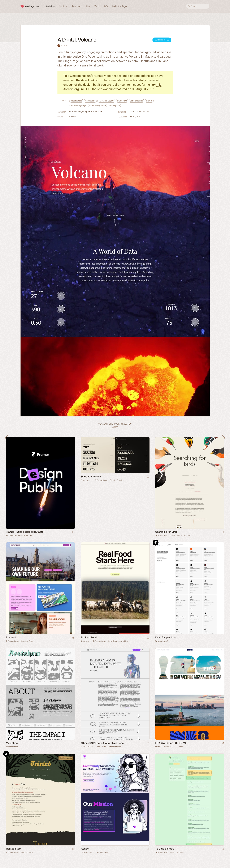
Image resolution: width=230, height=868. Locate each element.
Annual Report (87, 747)
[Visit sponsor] (73, 532)
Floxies (85, 848)
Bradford (11, 637)
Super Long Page (78, 105)
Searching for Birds (166, 531)
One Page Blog (176, 852)
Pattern (64, 45)
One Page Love (32, 6)
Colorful (73, 116)
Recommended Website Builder (19, 535)
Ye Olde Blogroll (164, 848)
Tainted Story (13, 848)
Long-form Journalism (92, 111)
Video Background (97, 105)
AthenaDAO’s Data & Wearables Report (103, 743)
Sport (180, 747)
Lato (132, 111)
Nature (149, 101)
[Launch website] (148, 476)
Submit (115, 427)
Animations (90, 101)
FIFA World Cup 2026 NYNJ (171, 743)
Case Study (86, 641)
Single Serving (117, 480)
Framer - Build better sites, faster (25, 531)
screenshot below (120, 80)
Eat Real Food (89, 637)
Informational (75, 111)
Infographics (76, 101)
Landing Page (27, 641)
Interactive (122, 101)
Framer (156, 543)
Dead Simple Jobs (165, 637)
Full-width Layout (106, 101)
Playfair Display (142, 111)
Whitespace (114, 105)
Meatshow (12, 743)
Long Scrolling (136, 101)
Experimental (86, 480)
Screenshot (162, 40)
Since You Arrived (91, 476)
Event (157, 747)
